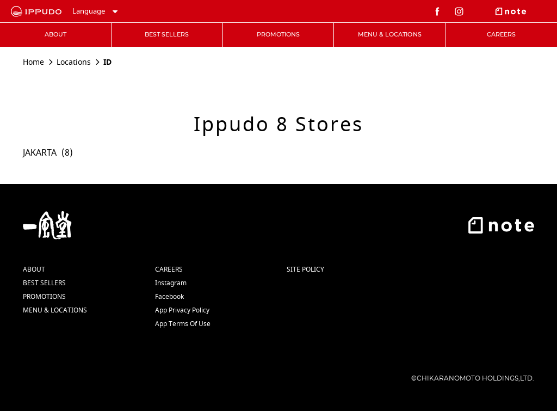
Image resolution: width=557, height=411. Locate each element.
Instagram (171, 283)
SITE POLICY (305, 269)
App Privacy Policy (182, 310)
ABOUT (34, 269)
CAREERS (169, 269)
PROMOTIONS (44, 297)
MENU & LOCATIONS (55, 310)
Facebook (169, 297)
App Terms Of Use (183, 324)
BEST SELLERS (44, 283)
